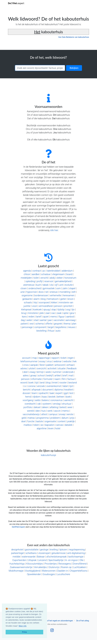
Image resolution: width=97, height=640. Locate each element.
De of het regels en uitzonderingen (58, 621)
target (51, 327)
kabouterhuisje (48, 455)
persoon (25, 379)
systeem (46, 403)
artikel (57, 375)
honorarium (70, 277)
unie (22, 291)
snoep (62, 414)
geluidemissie (58, 553)
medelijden (26, 277)
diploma (58, 389)
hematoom (53, 299)
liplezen (63, 549)
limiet (55, 382)
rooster (63, 382)
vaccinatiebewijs (31, 414)
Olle (81, 560)
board (69, 274)
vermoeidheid (45, 306)
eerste (70, 414)
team (34, 393)
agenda (27, 270)
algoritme (42, 428)
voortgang (28, 400)
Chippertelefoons (78, 570)
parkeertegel (17, 553)
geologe (44, 549)
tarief (38, 316)
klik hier (54, 230)
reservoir (48, 281)
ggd (66, 393)
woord (23, 382)
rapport (55, 357)
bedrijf (49, 375)
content (62, 421)
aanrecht (68, 400)
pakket (49, 365)
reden (31, 316)
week (48, 372)
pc (44, 270)
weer (70, 407)
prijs (72, 417)
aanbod (70, 316)
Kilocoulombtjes (34, 563)
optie (65, 313)
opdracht (43, 393)
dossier (26, 393)
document (47, 389)
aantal (43, 320)
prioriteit (68, 306)
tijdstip (61, 309)
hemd (28, 396)
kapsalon (49, 424)
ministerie (33, 313)
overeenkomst (53, 386)
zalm (65, 288)
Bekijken (74, 68)
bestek (52, 396)
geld (23, 417)
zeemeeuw (28, 284)
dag (23, 320)
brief (64, 375)
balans (45, 400)
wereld (30, 410)
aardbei (35, 274)
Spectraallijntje (55, 560)
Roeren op (66, 567)
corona (31, 386)
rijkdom (36, 396)
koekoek (37, 309)
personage (27, 327)
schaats (28, 302)
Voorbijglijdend (32, 570)
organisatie (50, 421)
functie (30, 421)
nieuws (71, 327)
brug (23, 313)
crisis (26, 365)
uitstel (32, 368)
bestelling (41, 330)
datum (65, 417)
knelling (54, 549)
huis (43, 410)
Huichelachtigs (17, 563)
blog (43, 299)
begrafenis (60, 327)
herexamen (68, 295)
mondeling (64, 291)
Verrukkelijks (40, 567)
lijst (71, 386)
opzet (46, 316)
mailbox (28, 424)
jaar (50, 320)
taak (52, 393)
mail (71, 375)
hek (75, 361)
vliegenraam (58, 274)
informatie (36, 379)
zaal (47, 313)
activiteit (52, 368)
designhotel (17, 549)
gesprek (58, 323)
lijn (73, 309)
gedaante (27, 299)
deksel (37, 407)
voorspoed (44, 302)
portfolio (27, 407)
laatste (39, 421)
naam (57, 379)
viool (34, 306)
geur (72, 313)
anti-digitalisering (76, 553)
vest (31, 323)
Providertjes (51, 563)
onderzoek (68, 372)
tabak (45, 284)
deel (25, 372)
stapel (72, 288)
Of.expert (16, 3)
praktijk (71, 421)
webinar (57, 361)
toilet (36, 277)
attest (44, 414)
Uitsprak (32, 560)
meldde (16, 556)
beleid (63, 407)
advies (23, 368)
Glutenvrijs (53, 567)
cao (53, 313)
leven (51, 428)
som (58, 288)
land (42, 382)
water (29, 320)
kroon (71, 299)
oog (68, 309)
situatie (62, 368)
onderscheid (34, 288)
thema (67, 323)
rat (46, 291)
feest (42, 365)
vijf (56, 284)
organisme (27, 295)
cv (25, 386)
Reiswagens (64, 563)
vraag (32, 372)
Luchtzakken (79, 567)
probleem (55, 417)
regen (71, 357)
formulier (48, 379)
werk (49, 410)
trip (35, 302)
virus (49, 361)
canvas (59, 424)
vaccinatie (59, 320)
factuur (71, 379)
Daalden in (62, 570)
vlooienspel (44, 553)
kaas (44, 396)
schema (39, 323)
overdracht (30, 403)
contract (37, 270)
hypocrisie (31, 291)
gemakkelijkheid (63, 281)
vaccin (57, 410)
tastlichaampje (75, 556)
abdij (52, 277)
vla (51, 284)
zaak (59, 313)
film (64, 379)
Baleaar (41, 556)
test (71, 393)
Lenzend (42, 560)
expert (59, 393)
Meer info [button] (23, 626)
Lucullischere (63, 574)
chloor (27, 274)
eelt (74, 291)
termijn (40, 372)
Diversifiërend (80, 563)
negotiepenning (77, 549)
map (34, 357)
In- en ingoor (71, 560)
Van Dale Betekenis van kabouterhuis (73, 37)
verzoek (41, 386)
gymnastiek (48, 288)
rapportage (44, 357)
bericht (26, 389)
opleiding (30, 281)
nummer (56, 372)
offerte (48, 323)
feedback (72, 368)
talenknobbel (53, 270)
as (42, 424)
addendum (67, 270)
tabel (65, 386)
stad (36, 320)
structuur (66, 403)
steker (59, 277)
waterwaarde (28, 556)
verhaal (70, 365)
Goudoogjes (49, 574)
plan (74, 323)
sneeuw (54, 291)
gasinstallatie (31, 549)
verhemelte (55, 295)
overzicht (41, 368)
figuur (62, 316)
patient (24, 323)
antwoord (60, 365)
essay (42, 361)
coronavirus (56, 400)
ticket (63, 357)
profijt (40, 281)
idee (37, 410)
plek (42, 313)
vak (39, 403)
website (67, 361)
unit (61, 284)
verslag (56, 403)
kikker (54, 302)
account (26, 357)
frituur (51, 330)
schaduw (45, 274)
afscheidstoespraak (56, 556)
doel (23, 421)
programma (43, 417)
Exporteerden (19, 560)
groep (33, 375)
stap (53, 309)
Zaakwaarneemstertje (21, 567)
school (41, 375)
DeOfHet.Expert (18, 527)
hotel (57, 428)
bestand (72, 382)
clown (24, 288)
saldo (37, 400)
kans (24, 316)
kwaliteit (68, 389)
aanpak (34, 365)
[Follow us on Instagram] (52, 631)
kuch (38, 284)
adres (26, 375)
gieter (63, 299)
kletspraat (26, 309)
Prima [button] (24, 632)
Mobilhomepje (16, 570)
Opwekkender (34, 574)
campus (53, 414)
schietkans (31, 553)
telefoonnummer (29, 361)
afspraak (36, 389)
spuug (46, 309)
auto (58, 330)
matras (31, 417)
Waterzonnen (49, 570)
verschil (44, 277)
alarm (36, 299)
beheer (60, 396)
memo (53, 316)
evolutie (69, 284)
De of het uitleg (82, 621)
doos (41, 291)
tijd (36, 382)
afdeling (54, 407)
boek (30, 382)
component (40, 327)
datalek (68, 424)
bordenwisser (41, 295)
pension (58, 306)
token (36, 424)
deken (45, 407)
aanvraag (70, 320)
